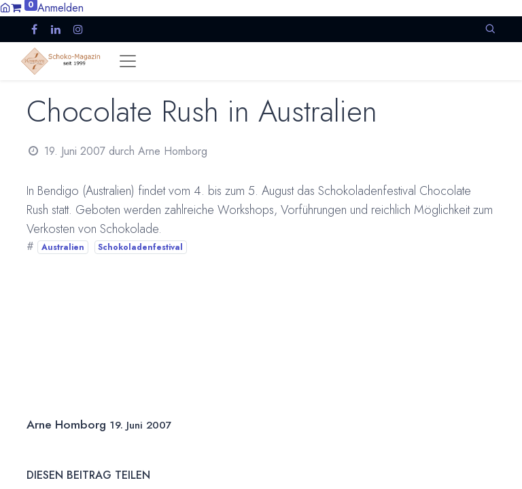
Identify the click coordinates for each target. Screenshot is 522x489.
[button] (490, 29)
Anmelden (60, 8)
